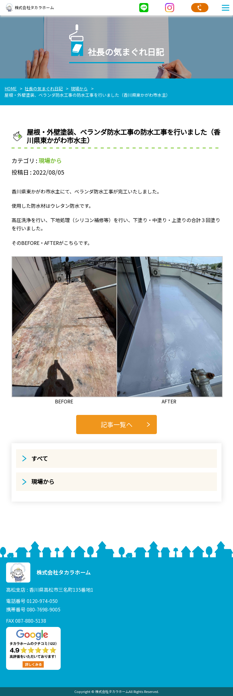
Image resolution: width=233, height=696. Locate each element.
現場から (50, 160)
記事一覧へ (117, 424)
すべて (39, 458)
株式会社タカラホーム (29, 7)
